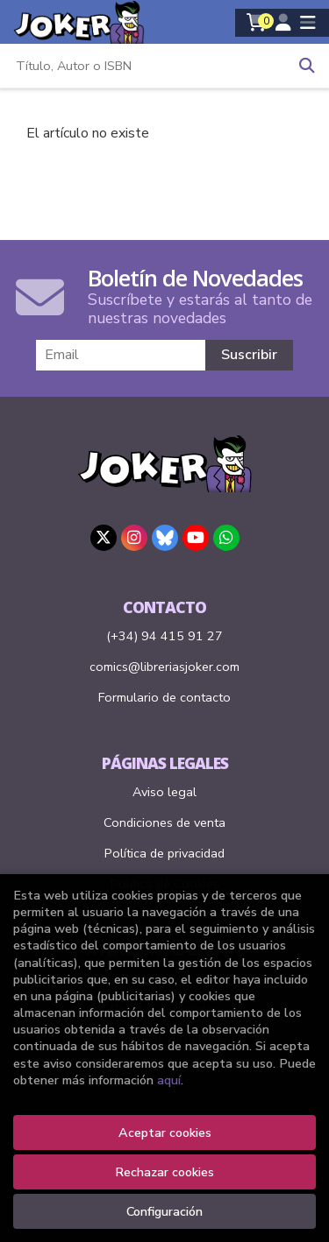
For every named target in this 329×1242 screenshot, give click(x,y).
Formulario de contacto (164, 697)
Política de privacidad (164, 853)
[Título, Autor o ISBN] (142, 66)
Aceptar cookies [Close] (164, 1132)
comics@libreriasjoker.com (164, 666)
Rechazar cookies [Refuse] (164, 1172)
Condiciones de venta (164, 822)
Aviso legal (164, 792)
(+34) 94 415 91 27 (164, 636)
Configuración (164, 1211)
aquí (169, 1080)
